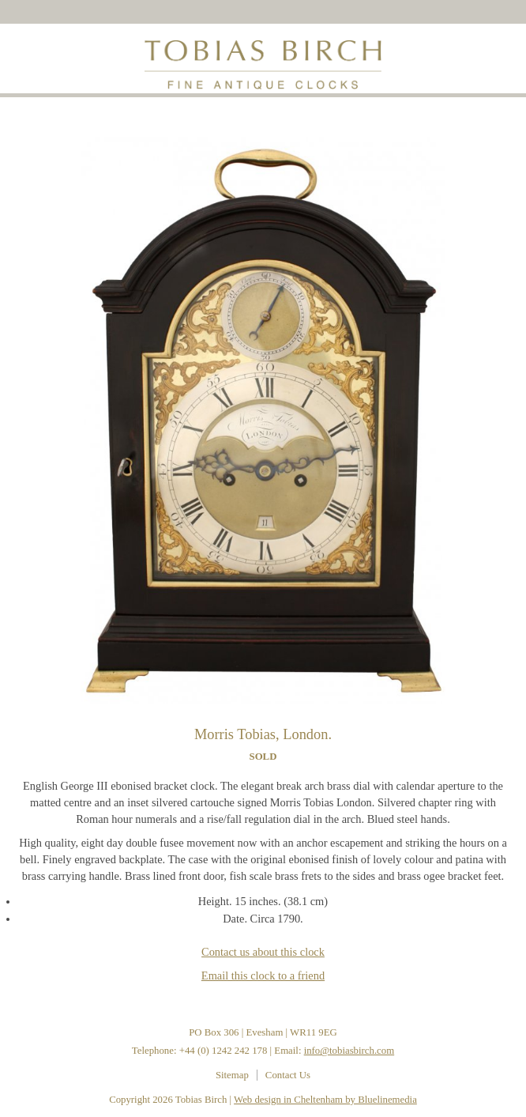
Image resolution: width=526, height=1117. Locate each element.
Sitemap (232, 1075)
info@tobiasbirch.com (349, 1050)
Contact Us (287, 1075)
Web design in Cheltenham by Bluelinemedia (325, 1099)
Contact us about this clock (263, 951)
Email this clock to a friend (263, 975)
